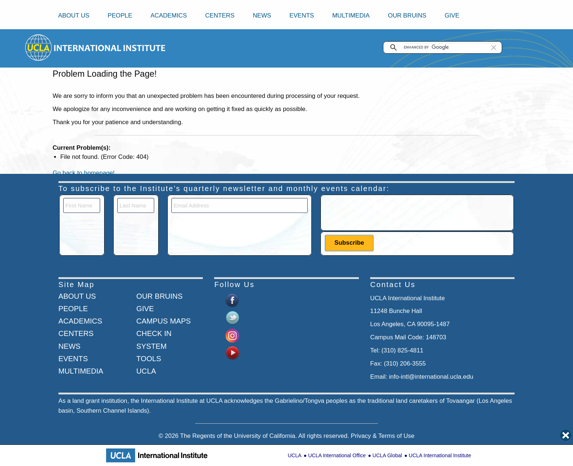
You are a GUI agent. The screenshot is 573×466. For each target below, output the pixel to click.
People (119, 15)
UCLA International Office (337, 455)
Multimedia (350, 15)
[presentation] (380, 212)
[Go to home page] (38, 47)
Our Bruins (407, 15)
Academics (169, 15)
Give (452, 15)
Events (301, 15)
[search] (451, 47)
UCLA (294, 455)
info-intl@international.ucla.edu (431, 376)
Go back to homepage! (84, 172)
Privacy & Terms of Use (382, 435)
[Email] (239, 205)
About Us (73, 15)
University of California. (265, 435)
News (262, 15)
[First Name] (81, 205)
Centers (219, 15)
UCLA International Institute (440, 455)
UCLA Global (387, 455)
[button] (494, 47)
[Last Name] (135, 205)
